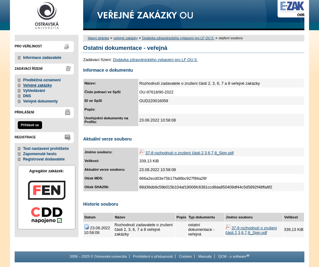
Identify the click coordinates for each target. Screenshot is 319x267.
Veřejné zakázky (37, 85)
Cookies (185, 256)
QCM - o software (232, 256)
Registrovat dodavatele (44, 159)
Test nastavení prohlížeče (46, 148)
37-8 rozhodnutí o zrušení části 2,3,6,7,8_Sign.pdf (189, 152)
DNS (27, 96)
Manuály (205, 256)
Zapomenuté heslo (39, 154)
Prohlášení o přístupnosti (153, 256)
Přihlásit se (30, 125)
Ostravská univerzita (46, 15)
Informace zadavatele (42, 57)
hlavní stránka (98, 38)
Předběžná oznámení (42, 80)
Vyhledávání (34, 90)
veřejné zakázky (125, 38)
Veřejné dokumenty (40, 101)
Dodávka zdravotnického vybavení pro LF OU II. (178, 38)
